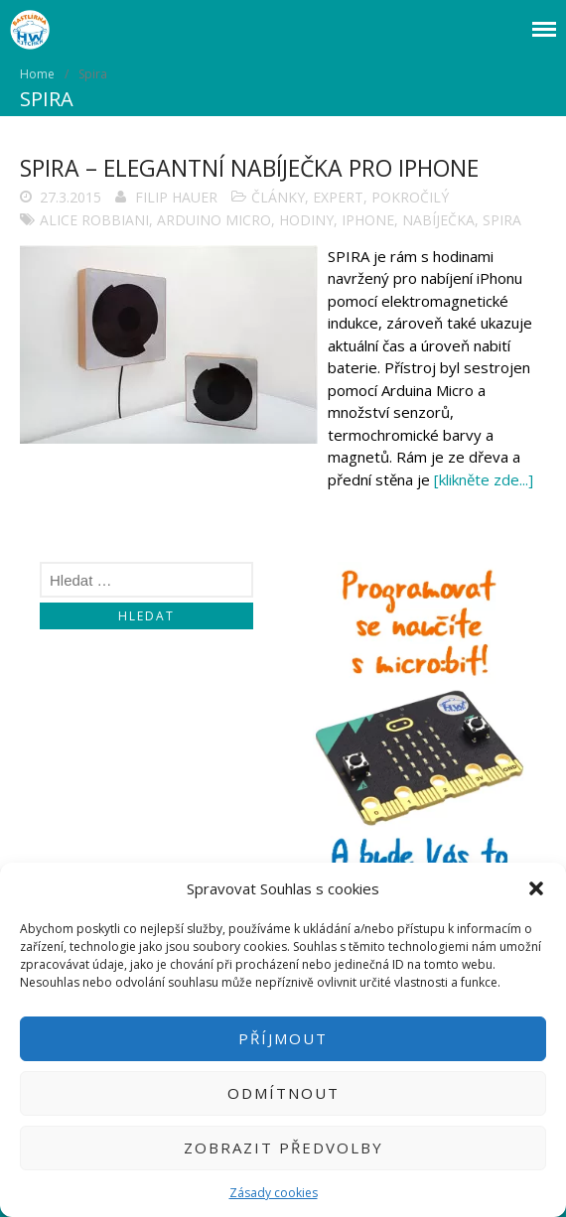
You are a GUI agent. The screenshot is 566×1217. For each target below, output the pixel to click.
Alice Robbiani (94, 219)
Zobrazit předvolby (283, 1147)
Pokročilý (410, 197)
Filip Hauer (176, 197)
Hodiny (306, 219)
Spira (502, 219)
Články (278, 197)
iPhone (368, 219)
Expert (338, 197)
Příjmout (283, 1038)
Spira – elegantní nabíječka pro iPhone (249, 168)
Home (37, 74)
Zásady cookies (273, 1192)
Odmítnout (283, 1093)
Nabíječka (438, 219)
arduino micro (214, 219)
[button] (536, 888)
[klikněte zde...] (483, 479)
